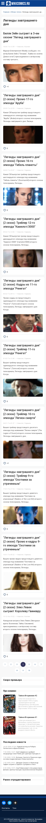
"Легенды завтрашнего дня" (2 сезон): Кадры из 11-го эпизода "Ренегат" (21, 284)
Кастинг (27, 47)
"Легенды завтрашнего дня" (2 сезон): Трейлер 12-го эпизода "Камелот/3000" (21, 222)
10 (29, 670)
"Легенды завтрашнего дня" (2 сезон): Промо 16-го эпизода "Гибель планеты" (21, 160)
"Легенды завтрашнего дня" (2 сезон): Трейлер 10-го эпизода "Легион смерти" (21, 414)
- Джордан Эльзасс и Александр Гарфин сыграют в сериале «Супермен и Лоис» (20, 763)
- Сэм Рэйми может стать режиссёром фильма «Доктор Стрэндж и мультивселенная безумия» (23, 769)
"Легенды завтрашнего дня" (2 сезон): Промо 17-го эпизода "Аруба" (21, 99)
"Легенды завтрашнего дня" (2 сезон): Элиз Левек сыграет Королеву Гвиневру (22, 607)
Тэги (14, 808)
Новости (20, 47)
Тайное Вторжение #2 (27, 696)
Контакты (6, 808)
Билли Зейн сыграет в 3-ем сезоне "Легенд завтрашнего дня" (22, 37)
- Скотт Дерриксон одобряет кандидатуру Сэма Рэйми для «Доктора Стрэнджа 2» (21, 753)
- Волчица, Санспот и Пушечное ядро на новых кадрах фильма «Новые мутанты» (22, 758)
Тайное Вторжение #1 (27, 717)
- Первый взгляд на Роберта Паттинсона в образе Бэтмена (19, 747)
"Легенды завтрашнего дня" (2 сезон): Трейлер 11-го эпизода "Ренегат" (21, 349)
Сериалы (28, 108)
